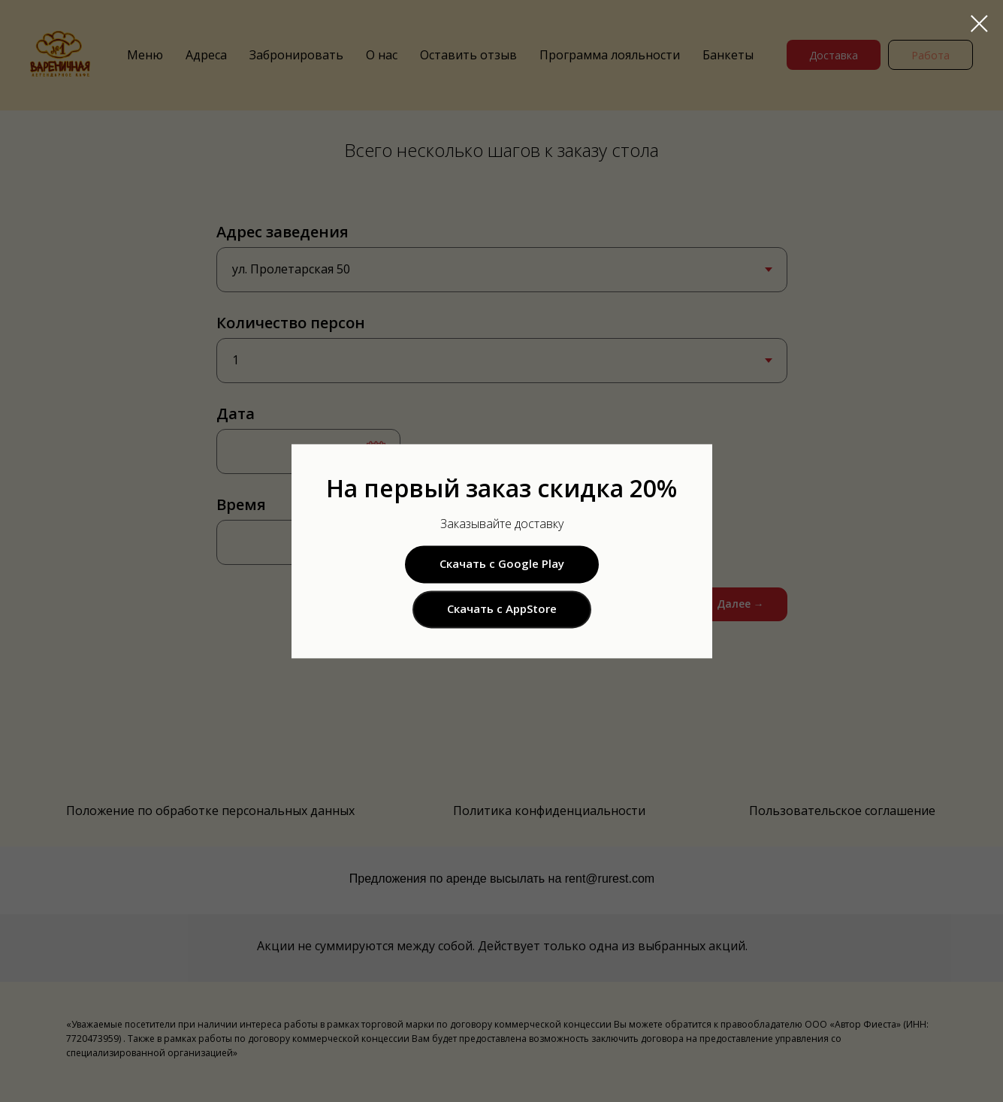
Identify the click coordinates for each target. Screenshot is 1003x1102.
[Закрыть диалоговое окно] (979, 24)
